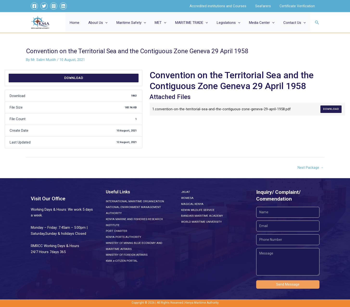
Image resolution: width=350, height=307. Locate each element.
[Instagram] (53, 6)
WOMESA (187, 198)
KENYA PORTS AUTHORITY (123, 237)
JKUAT (185, 192)
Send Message (287, 284)
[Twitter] (44, 6)
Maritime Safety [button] (140, 22)
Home (86, 22)
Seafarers (265, 6)
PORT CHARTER (116, 231)
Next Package (311, 168)
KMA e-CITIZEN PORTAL (121, 260)
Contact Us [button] (295, 22)
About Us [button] (108, 22)
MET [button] (167, 22)
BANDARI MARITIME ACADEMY (201, 215)
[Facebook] (34, 6)
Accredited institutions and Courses (222, 6)
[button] (115, 22)
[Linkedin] (63, 6)
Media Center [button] (264, 22)
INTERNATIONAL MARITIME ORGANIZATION (134, 201)
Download (73, 78)
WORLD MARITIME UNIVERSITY (201, 221)
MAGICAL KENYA (192, 204)
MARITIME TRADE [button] (197, 22)
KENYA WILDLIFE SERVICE (198, 210)
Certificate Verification (298, 6)
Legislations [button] (232, 22)
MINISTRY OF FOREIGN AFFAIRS (126, 254)
